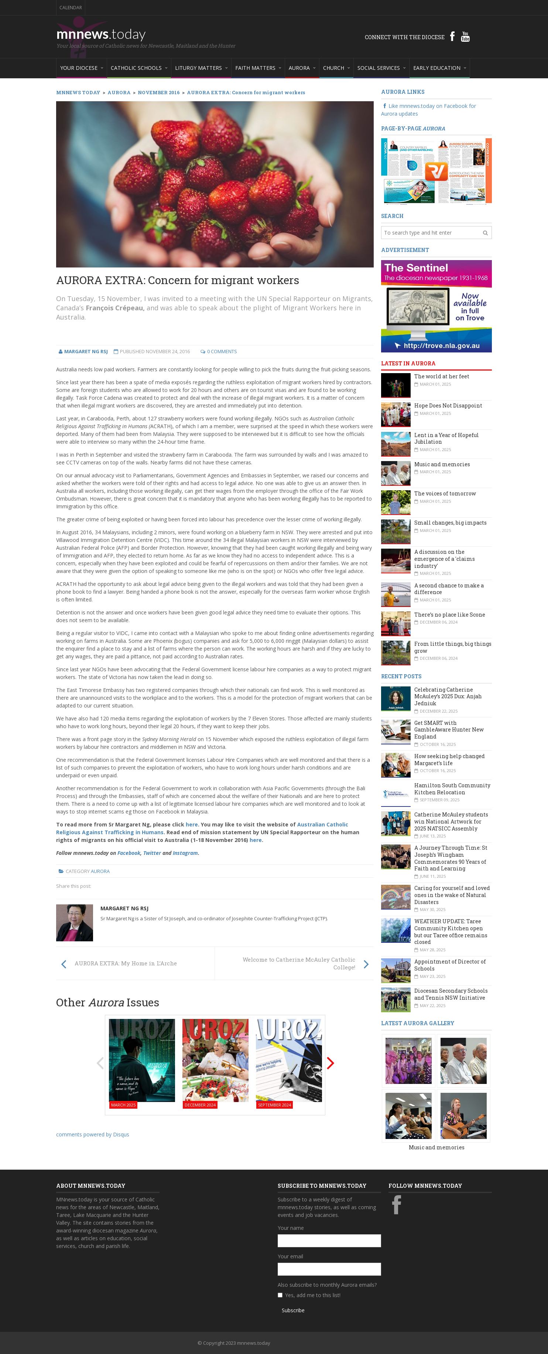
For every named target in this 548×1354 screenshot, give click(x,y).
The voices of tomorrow (445, 493)
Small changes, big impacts (450, 522)
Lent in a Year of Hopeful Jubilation (446, 439)
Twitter (152, 852)
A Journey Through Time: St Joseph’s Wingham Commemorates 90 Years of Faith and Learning (450, 858)
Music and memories (442, 464)
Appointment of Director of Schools (450, 965)
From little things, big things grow (453, 647)
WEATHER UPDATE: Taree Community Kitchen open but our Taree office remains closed (450, 931)
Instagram (185, 852)
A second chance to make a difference (449, 589)
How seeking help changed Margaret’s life (449, 760)
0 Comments (222, 351)
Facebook (128, 852)
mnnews (101, 33)
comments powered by (92, 1134)
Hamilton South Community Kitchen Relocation (452, 789)
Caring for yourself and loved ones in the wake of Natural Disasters (452, 894)
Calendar (70, 7)
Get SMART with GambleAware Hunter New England (449, 729)
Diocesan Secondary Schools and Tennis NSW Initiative (451, 994)
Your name (291, 1227)
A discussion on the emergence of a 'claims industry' (444, 558)
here (192, 824)
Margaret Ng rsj (124, 908)
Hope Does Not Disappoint (448, 405)
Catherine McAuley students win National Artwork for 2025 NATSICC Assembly (451, 821)
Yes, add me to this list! (312, 1295)
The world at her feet (441, 376)
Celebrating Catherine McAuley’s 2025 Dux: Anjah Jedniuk (448, 696)
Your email (290, 1256)
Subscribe (293, 1310)
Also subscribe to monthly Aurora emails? (327, 1284)
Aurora (100, 871)
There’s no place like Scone (449, 614)
